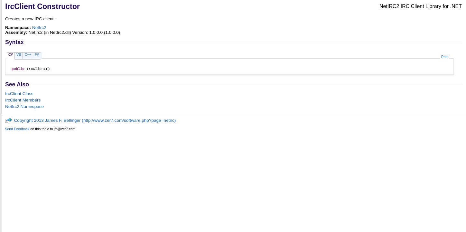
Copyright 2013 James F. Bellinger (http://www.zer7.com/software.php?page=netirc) (90, 121)
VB (18, 54)
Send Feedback (17, 130)
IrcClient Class (19, 94)
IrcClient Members (23, 101)
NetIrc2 (39, 27)
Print (444, 57)
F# (37, 54)
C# (10, 54)
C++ (27, 54)
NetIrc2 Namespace (24, 107)
